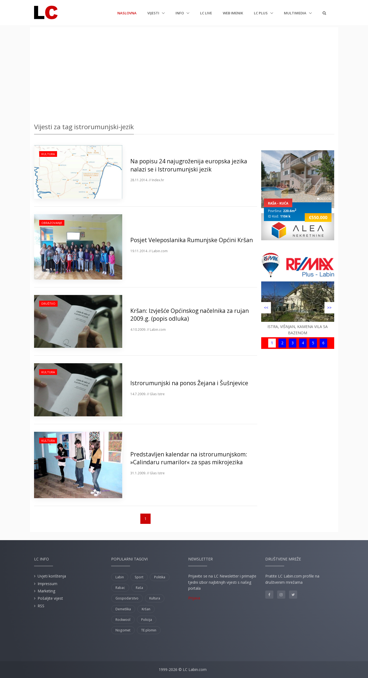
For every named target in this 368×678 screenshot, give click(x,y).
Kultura (48, 154)
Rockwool (122, 619)
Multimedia (295, 13)
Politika (159, 577)
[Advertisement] (184, 73)
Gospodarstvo (126, 598)
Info (180, 13)
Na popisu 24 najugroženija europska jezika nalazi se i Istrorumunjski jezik (188, 165)
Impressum (47, 583)
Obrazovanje (51, 223)
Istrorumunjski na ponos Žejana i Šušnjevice (189, 383)
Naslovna (127, 12)
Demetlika (123, 609)
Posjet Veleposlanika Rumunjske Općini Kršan (191, 240)
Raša (139, 587)
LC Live (206, 13)
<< (266, 307)
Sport (139, 577)
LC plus (261, 13)
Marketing (46, 590)
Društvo (48, 303)
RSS (41, 605)
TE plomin (148, 630)
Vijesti (153, 13)
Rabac (120, 587)
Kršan (146, 609)
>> (329, 307)
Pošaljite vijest (50, 598)
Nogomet (122, 630)
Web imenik (233, 13)
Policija (146, 619)
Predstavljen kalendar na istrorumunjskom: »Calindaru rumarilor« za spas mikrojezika (188, 458)
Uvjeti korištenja (52, 576)
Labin (119, 577)
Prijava (194, 598)
